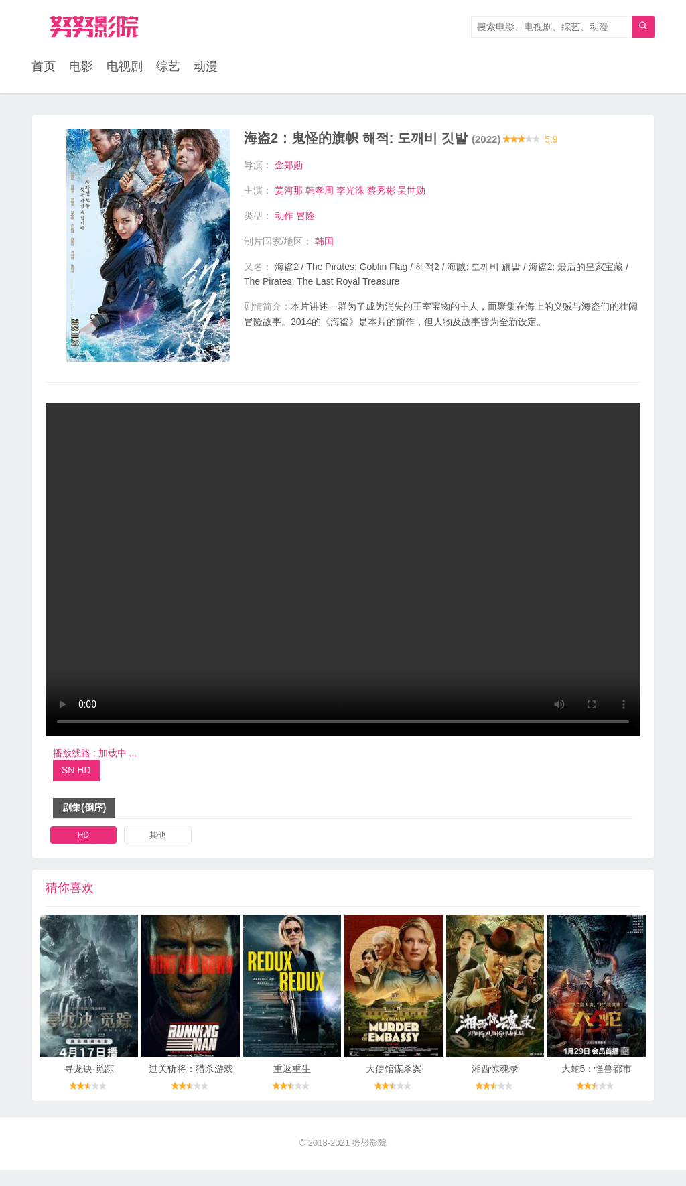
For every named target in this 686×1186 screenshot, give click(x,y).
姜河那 (289, 190)
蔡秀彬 (381, 190)
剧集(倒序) (84, 823)
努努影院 (369, 1160)
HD (83, 851)
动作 (284, 215)
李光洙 (350, 190)
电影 (81, 67)
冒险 (305, 215)
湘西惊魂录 (495, 1085)
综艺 (168, 67)
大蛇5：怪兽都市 (596, 1085)
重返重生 (292, 1085)
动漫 (206, 67)
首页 (43, 67)
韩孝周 (319, 190)
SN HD (76, 786)
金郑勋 (289, 165)
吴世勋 (411, 190)
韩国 (324, 240)
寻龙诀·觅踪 (89, 1085)
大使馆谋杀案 (394, 1085)
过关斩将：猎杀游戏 (191, 1085)
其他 (157, 851)
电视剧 (125, 67)
